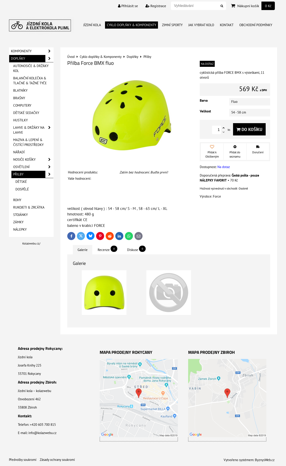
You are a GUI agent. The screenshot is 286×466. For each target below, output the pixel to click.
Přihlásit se (128, 6)
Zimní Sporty (172, 25)
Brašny (19, 98)
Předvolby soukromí (22, 460)
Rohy (17, 200)
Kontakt (226, 25)
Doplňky (32, 58)
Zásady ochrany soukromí (57, 460)
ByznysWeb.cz (265, 460)
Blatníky (20, 90)
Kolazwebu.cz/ (31, 243)
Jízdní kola (92, 25)
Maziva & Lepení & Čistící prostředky (28, 142)
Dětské (21, 181)
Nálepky (20, 229)
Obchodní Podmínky (255, 25)
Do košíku (249, 129)
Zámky (18, 222)
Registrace (155, 6)
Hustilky (20, 120)
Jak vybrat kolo (201, 25)
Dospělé (22, 189)
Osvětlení (33, 167)
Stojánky (20, 215)
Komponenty (32, 51)
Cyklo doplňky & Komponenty (131, 25)
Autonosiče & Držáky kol (30, 68)
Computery (22, 105)
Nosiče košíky (33, 159)
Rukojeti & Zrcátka (28, 207)
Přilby (33, 174)
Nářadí (19, 152)
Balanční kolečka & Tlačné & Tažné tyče (30, 80)
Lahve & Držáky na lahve (33, 130)
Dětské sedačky (26, 113)
